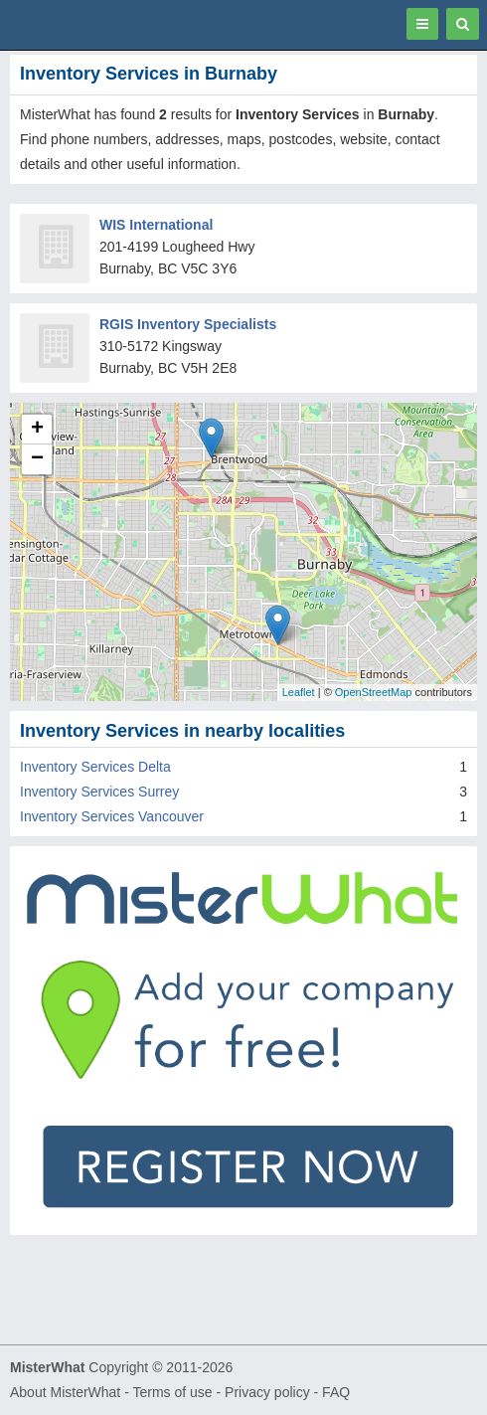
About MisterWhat (65, 1392)
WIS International (156, 225)
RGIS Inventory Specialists (187, 324)
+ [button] (37, 429)
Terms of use (172, 1392)
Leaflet (298, 692)
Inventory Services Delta (95, 767)
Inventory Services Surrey (99, 791)
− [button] (37, 459)
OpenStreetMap (373, 692)
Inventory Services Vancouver (112, 816)
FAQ (336, 1392)
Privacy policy (267, 1392)
